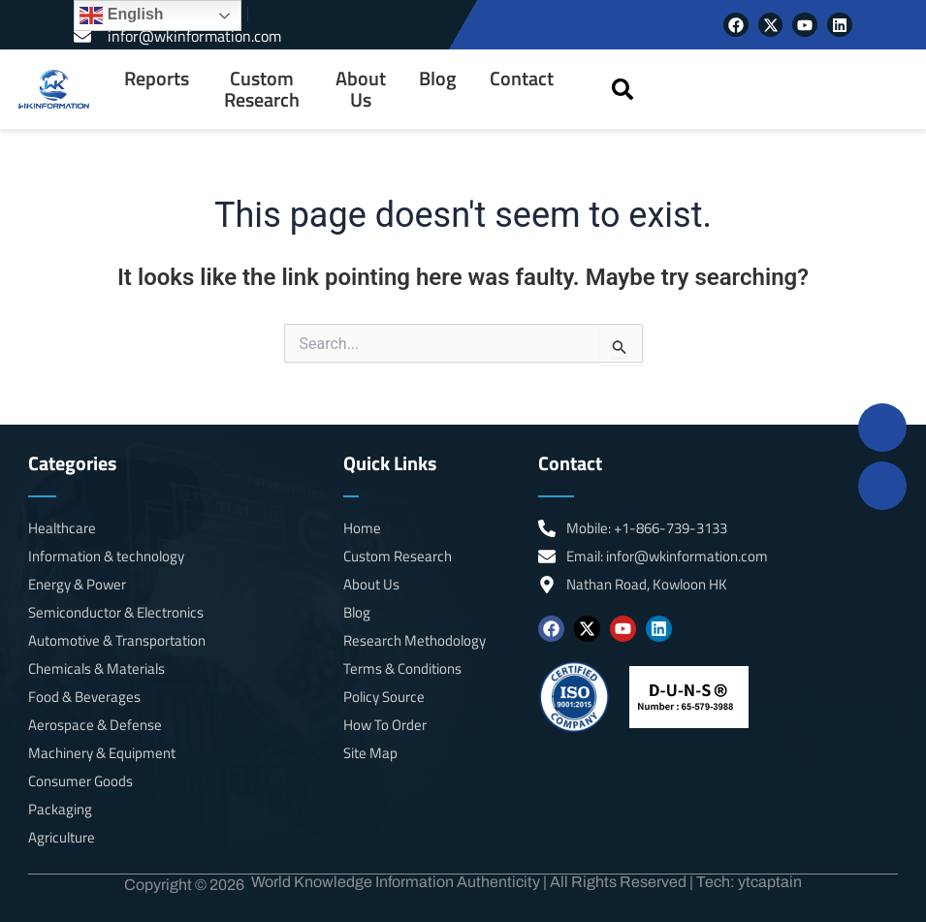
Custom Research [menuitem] (262, 89)
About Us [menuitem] (360, 89)
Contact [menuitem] (522, 78)
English (121, 15)
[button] (623, 89)
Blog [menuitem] (438, 78)
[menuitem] (156, 89)
